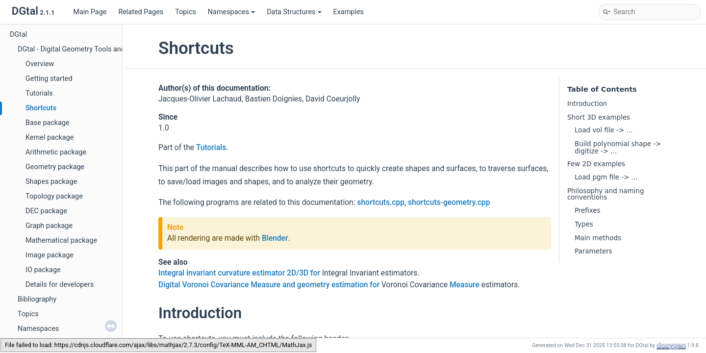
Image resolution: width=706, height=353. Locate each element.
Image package (49, 255)
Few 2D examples (596, 164)
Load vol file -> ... (603, 130)
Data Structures (294, 12)
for (315, 273)
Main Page (89, 12)
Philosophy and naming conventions (605, 194)
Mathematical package (61, 240)
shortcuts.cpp (380, 202)
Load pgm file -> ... (606, 177)
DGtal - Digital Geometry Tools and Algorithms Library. (102, 49)
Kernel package (49, 137)
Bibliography (37, 299)
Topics (185, 12)
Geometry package (54, 167)
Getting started (49, 79)
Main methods (598, 238)
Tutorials (39, 93)
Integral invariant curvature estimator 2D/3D (233, 273)
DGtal (18, 34)
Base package (47, 123)
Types (584, 224)
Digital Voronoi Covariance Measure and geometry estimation (263, 284)
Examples (348, 12)
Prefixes (587, 210)
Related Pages (140, 12)
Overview (39, 64)
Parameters (593, 251)
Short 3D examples (598, 117)
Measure (464, 284)
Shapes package (51, 181)
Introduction (587, 103)
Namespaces (231, 12)
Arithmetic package (55, 152)
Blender (275, 238)
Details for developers (59, 284)
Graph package (49, 226)
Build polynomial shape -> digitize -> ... (618, 147)
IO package (43, 270)
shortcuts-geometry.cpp (449, 202)
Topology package (54, 196)
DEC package (46, 211)
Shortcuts (40, 108)
